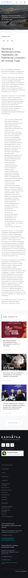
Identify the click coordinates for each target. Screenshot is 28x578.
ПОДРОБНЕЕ (14, 423)
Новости (13, 25)
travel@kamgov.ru (6, 559)
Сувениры (4, 497)
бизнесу (4, 503)
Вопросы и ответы (6, 490)
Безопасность (5, 487)
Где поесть (4, 492)
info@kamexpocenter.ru (7, 538)
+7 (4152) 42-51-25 (6, 535)
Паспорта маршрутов (7, 516)
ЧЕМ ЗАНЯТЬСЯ (6, 465)
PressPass (24, 571)
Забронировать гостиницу (5, 484)
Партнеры (4, 499)
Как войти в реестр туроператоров (6, 507)
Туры (3, 472)
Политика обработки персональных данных (9, 563)
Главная (4, 25)
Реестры (3, 514)
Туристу (4, 480)
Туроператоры (5, 494)
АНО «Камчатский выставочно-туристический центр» (11, 525)
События (5, 469)
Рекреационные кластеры (5, 511)
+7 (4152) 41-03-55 (6, 556)
